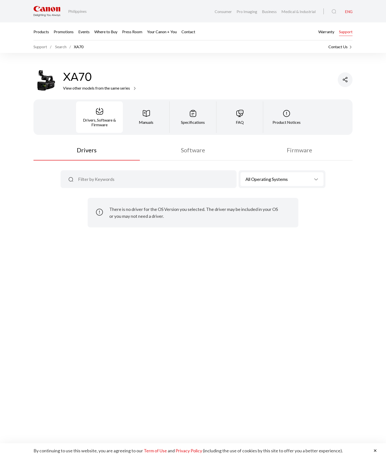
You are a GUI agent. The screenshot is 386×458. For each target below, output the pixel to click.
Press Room (132, 31)
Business (269, 11)
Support (346, 31)
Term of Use (155, 450)
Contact (188, 31)
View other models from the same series (100, 88)
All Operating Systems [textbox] (266, 179)
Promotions (64, 31)
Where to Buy (105, 31)
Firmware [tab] (299, 150)
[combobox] (282, 179)
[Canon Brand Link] (46, 11)
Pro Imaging (247, 11)
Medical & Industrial (298, 11)
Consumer (224, 11)
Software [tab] (193, 150)
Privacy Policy (189, 450)
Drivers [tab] (86, 150)
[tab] (99, 117)
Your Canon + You (162, 31)
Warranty (326, 31)
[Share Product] (345, 79)
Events (84, 31)
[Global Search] (334, 11)
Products (41, 31)
